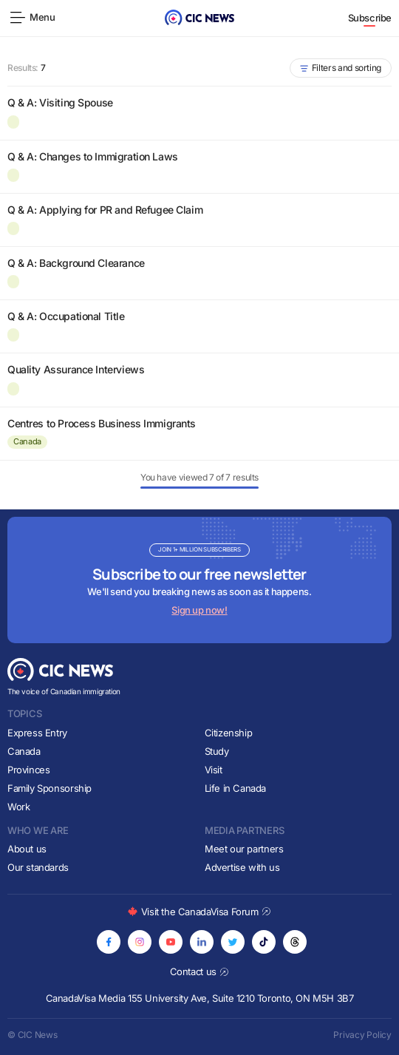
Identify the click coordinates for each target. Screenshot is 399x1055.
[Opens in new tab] (108, 942)
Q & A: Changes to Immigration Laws (92, 156)
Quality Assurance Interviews (75, 369)
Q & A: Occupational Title (66, 316)
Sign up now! (199, 610)
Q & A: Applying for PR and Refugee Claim (104, 209)
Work (18, 807)
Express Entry (37, 733)
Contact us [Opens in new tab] (200, 971)
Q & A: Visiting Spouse (60, 102)
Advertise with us (242, 867)
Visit (213, 770)
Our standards (38, 867)
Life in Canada (236, 788)
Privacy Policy (362, 1034)
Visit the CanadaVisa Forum (199, 911)
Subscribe (370, 18)
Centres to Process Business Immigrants (101, 423)
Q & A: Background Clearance (76, 263)
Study (217, 751)
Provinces (28, 770)
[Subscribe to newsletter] (199, 580)
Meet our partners (244, 849)
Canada (27, 441)
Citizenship (229, 733)
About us (27, 849)
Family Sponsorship (49, 788)
